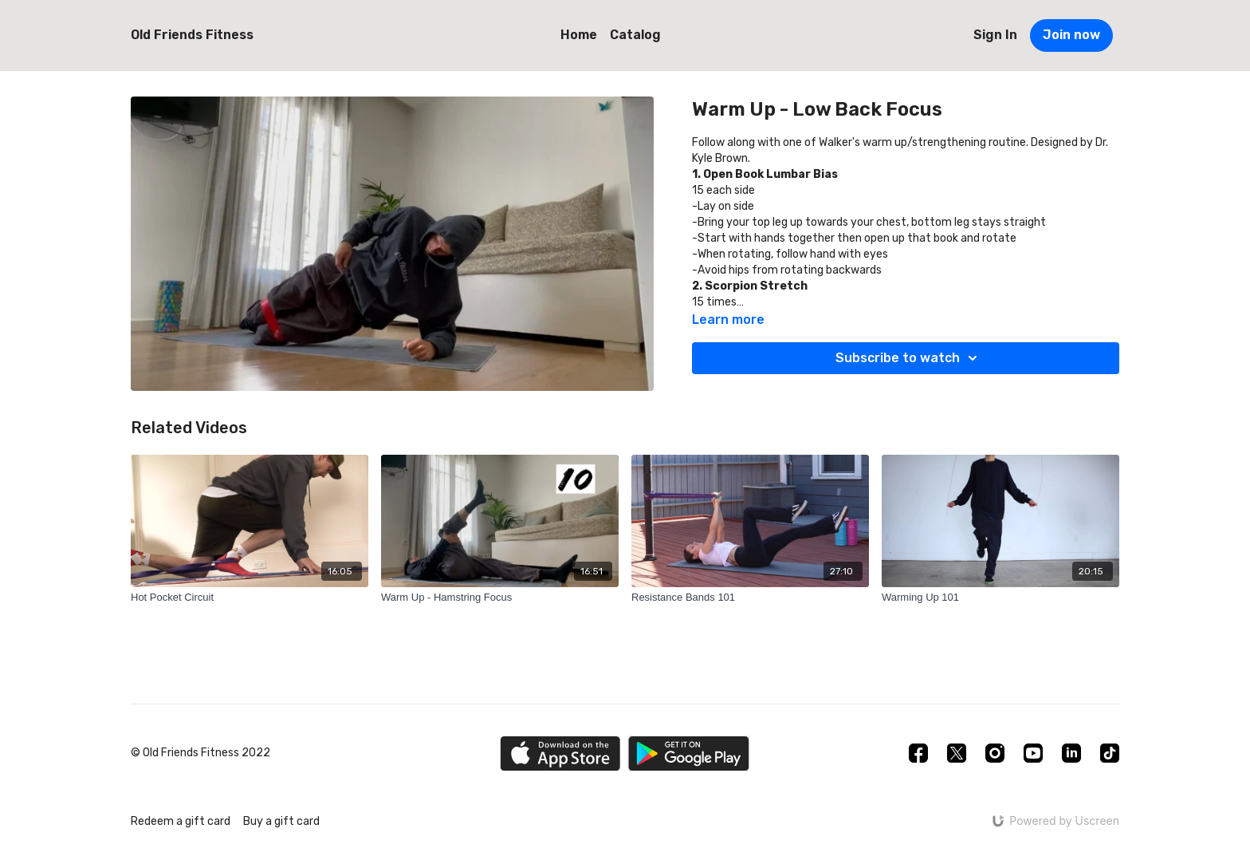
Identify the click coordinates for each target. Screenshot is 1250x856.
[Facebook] (918, 753)
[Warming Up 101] (1000, 598)
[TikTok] (1109, 753)
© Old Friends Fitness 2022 (200, 753)
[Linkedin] (1071, 753)
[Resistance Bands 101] (750, 598)
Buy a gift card (281, 821)
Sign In (995, 34)
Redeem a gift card (180, 821)
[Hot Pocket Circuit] (249, 598)
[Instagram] (994, 753)
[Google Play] (688, 753)
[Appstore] (560, 753)
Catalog (635, 34)
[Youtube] (1033, 753)
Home (578, 34)
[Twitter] (956, 753)
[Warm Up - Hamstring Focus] (500, 598)
